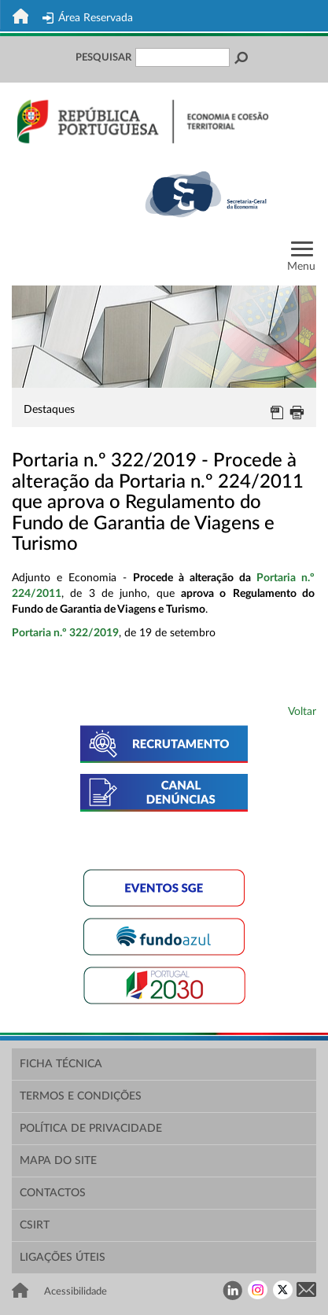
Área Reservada (87, 18)
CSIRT (35, 1225)
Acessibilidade (75, 1291)
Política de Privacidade (91, 1128)
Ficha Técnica (61, 1064)
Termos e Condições (81, 1096)
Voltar (302, 711)
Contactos (53, 1193)
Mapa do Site (58, 1160)
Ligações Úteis (62, 1257)
